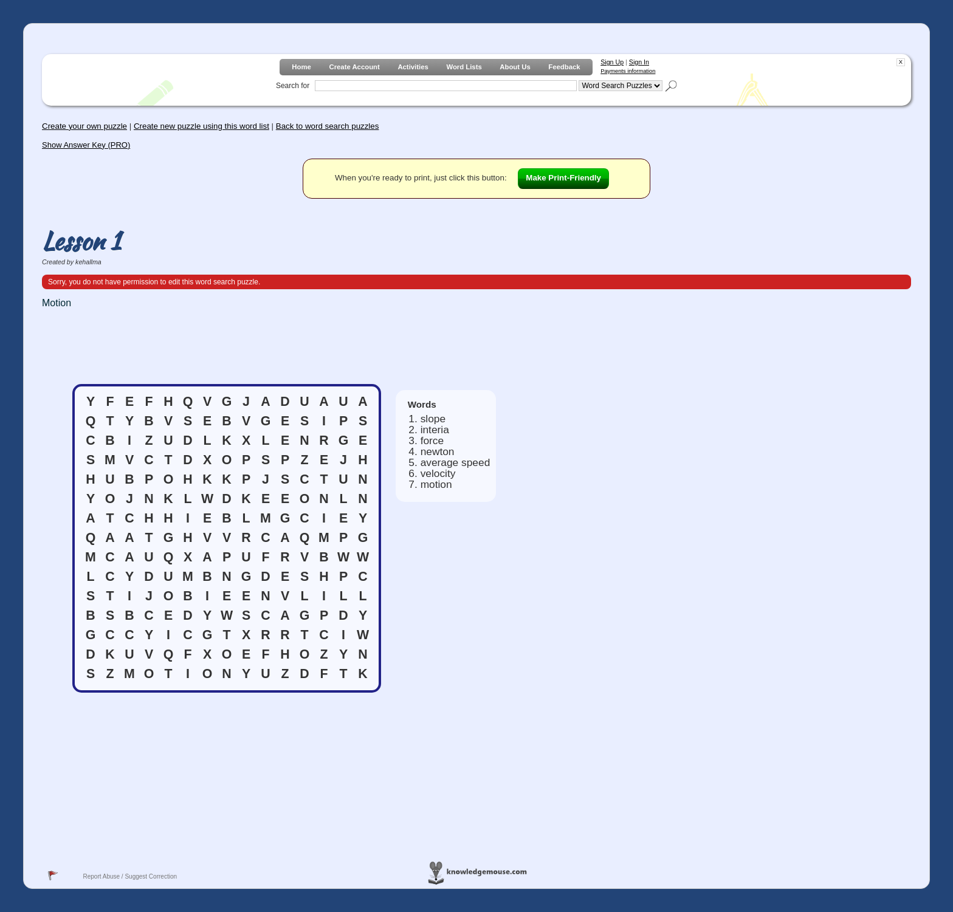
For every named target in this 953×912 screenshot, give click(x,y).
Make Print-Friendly (563, 177)
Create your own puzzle (84, 126)
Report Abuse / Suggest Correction (130, 876)
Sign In (639, 62)
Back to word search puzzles (327, 126)
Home (301, 66)
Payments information (627, 71)
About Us (515, 66)
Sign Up (612, 62)
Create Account (354, 66)
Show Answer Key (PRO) (86, 144)
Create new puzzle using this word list (201, 126)
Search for (292, 85)
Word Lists (463, 66)
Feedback (564, 66)
